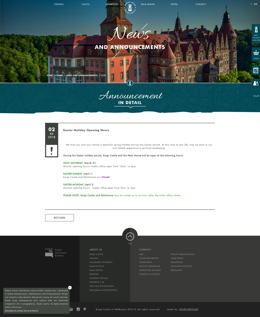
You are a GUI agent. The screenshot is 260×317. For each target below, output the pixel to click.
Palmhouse (177, 262)
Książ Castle (96, 254)
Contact (201, 4)
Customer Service (149, 258)
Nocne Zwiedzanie (149, 266)
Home (60, 75)
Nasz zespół (96, 270)
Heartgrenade (188, 309)
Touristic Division (149, 274)
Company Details (99, 278)
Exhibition (112, 4)
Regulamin (177, 270)
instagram (78, 309)
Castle (86, 4)
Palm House (148, 4)
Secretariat (145, 262)
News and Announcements (82, 75)
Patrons (94, 274)
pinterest (85, 309)
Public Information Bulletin (61, 253)
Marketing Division (150, 270)
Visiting (59, 4)
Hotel (174, 4)
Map (141, 254)
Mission (94, 258)
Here (103, 75)
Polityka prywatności (102, 286)
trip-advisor (70, 309)
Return (59, 217)
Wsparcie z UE (97, 282)
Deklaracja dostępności (103, 290)
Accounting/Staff (181, 266)
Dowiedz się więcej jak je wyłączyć (21, 310)
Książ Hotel (177, 258)
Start (50, 75)
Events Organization (183, 254)
